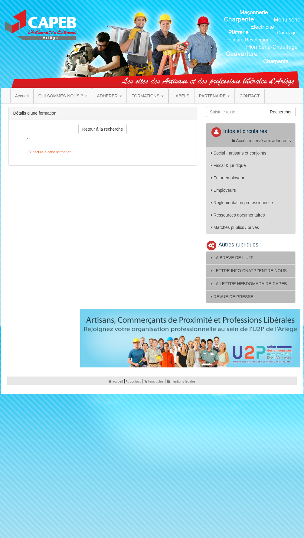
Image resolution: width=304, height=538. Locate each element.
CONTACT (250, 95)
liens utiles (153, 381)
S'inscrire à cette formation (49, 152)
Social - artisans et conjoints (238, 153)
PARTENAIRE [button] (214, 95)
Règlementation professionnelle (242, 202)
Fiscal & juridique (228, 165)
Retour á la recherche (102, 129)
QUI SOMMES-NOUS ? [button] (62, 95)
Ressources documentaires (238, 215)
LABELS (181, 95)
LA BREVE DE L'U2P (232, 257)
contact (133, 381)
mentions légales (181, 381)
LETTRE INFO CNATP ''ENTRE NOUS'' (249, 270)
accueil (116, 381)
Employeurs (223, 190)
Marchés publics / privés (235, 227)
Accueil (22, 95)
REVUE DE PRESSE (232, 296)
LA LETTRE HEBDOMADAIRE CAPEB (249, 283)
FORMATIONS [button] (148, 95)
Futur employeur (227, 177)
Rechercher (281, 111)
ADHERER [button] (109, 95)
